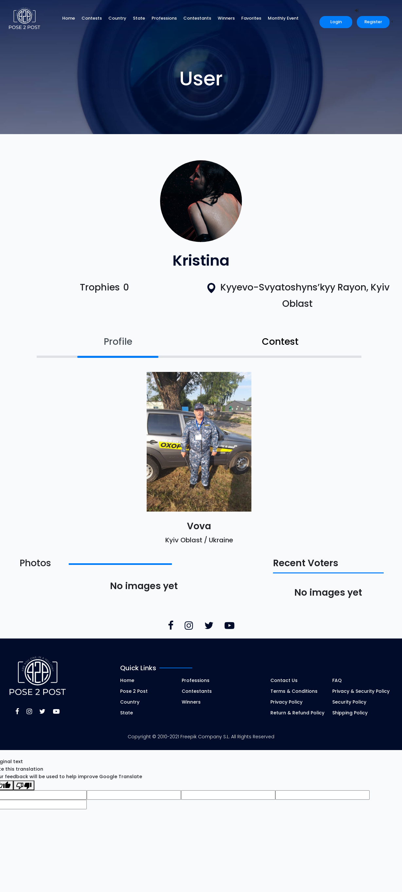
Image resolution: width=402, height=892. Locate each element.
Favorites (251, 18)
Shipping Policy (350, 712)
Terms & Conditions (294, 691)
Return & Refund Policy (297, 712)
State (139, 18)
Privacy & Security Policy (361, 691)
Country (117, 18)
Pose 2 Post (134, 691)
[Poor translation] (23, 785)
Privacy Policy (286, 702)
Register (373, 22)
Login (336, 22)
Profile (118, 341)
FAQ (337, 680)
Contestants (197, 18)
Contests (92, 18)
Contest (280, 341)
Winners (226, 18)
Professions (164, 18)
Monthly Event (283, 18)
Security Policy (349, 702)
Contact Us (284, 680)
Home (68, 18)
